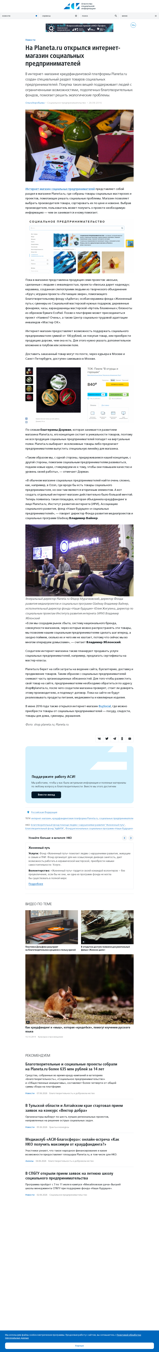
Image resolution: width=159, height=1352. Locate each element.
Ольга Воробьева (34, 102)
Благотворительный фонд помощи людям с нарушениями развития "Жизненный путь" (78, 824)
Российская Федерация (44, 812)
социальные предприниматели (116, 818)
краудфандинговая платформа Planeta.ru (75, 818)
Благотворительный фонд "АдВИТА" (44, 828)
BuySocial (105, 706)
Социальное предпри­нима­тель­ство (66, 102)
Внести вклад (46, 794)
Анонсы (29, 1161)
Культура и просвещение (50, 1036)
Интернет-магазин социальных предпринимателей (61, 189)
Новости (30, 39)
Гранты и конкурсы (59, 1127)
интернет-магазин (41, 818)
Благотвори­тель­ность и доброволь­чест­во (72, 1093)
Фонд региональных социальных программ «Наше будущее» (99, 828)
